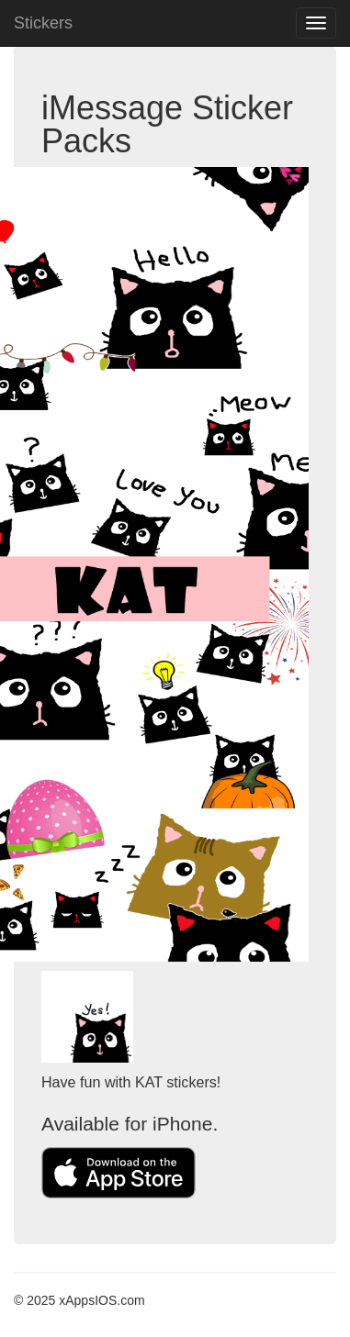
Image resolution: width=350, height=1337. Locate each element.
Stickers (43, 23)
